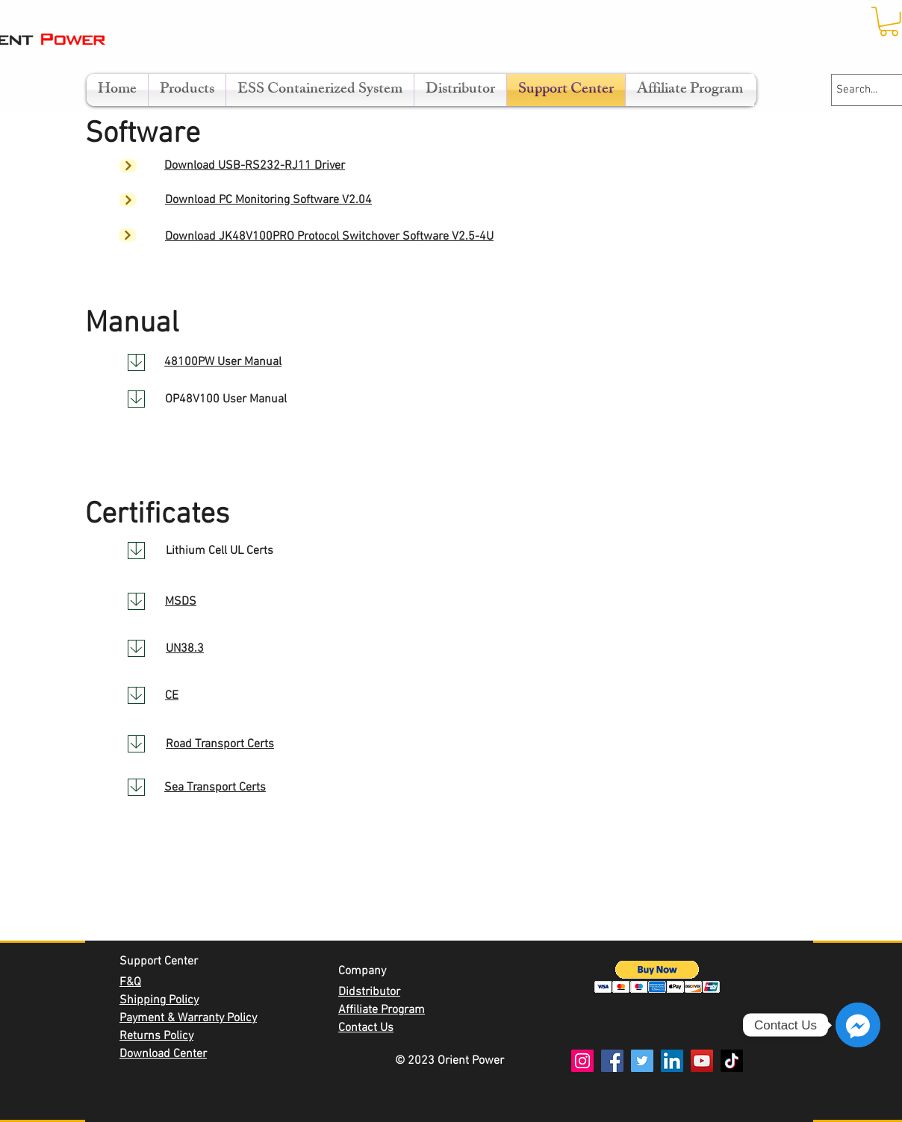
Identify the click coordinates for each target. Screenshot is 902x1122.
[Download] (136, 362)
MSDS (180, 601)
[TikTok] (732, 1061)
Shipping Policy (159, 1000)
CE (171, 695)
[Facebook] (612, 1061)
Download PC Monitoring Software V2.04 (268, 200)
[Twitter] (642, 1061)
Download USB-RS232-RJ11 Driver (254, 165)
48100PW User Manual (223, 362)
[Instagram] (582, 1061)
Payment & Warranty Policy (188, 1018)
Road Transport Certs (220, 744)
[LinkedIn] (672, 1061)
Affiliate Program (381, 1010)
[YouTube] (702, 1061)
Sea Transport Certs (215, 787)
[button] (657, 976)
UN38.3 (185, 648)
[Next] (128, 165)
